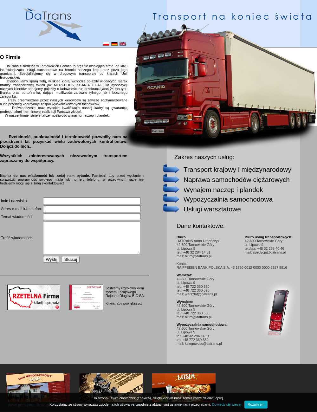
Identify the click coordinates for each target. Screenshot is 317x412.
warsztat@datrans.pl (201, 294)
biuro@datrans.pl (198, 256)
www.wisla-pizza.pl (171, 404)
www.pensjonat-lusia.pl (29, 404)
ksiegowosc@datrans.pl (203, 343)
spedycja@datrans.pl (269, 252)
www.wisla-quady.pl (98, 404)
